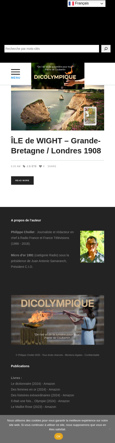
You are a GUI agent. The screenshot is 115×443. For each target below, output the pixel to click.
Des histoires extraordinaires (30, 395)
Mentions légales (73, 355)
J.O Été (32, 166)
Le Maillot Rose (22, 407)
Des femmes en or (23, 389)
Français (79, 3)
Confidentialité (91, 355)
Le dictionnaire (21, 383)
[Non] (109, 429)
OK (59, 436)
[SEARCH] (106, 48)
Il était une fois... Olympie (28, 401)
